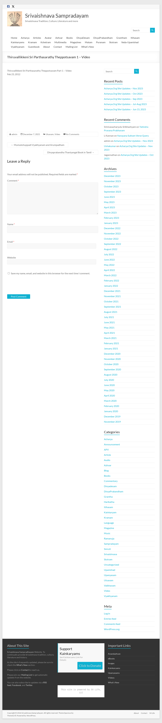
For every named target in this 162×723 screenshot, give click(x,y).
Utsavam (50, 134)
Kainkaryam (110, 512)
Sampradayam (111, 543)
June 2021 (109, 322)
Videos (111, 677)
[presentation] (27, 284)
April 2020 (109, 395)
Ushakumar (110, 146)
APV (106, 449)
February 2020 (111, 406)
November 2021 (112, 296)
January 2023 (111, 223)
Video (57, 134)
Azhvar (59, 37)
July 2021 (109, 317)
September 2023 (112, 191)
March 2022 (110, 275)
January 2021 (111, 348)
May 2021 (109, 327)
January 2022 (111, 285)
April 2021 (109, 332)
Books (69, 37)
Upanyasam (110, 575)
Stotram (113, 42)
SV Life (152, 713)
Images (111, 663)
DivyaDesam (83, 37)
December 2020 (112, 353)
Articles (37, 37)
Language (109, 522)
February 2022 (111, 280)
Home (14, 37)
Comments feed (112, 623)
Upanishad (109, 569)
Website (11, 257)
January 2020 (111, 411)
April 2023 (109, 207)
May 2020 (109, 390)
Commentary (111, 481)
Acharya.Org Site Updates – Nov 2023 (123, 88)
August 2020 (110, 374)
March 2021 (110, 338)
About (46, 46)
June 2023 (109, 196)
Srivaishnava (110, 554)
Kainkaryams (17, 42)
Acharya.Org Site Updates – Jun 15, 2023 (125, 109)
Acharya (25, 37)
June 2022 (109, 259)
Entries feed (110, 618)
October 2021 (111, 301)
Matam (88, 42)
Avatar (48, 37)
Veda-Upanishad (130, 42)
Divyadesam (110, 486)
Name (11, 224)
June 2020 (109, 385)
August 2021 (110, 311)
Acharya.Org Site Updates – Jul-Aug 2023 (125, 104)
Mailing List (72, 46)
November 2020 (112, 358)
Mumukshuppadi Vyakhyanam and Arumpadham (37, 144)
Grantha (108, 496)
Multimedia (60, 42)
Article (107, 454)
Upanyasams (114, 673)
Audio (107, 460)
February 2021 (111, 343)
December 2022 (112, 228)
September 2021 (112, 306)
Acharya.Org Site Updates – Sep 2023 (123, 98)
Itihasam (135, 37)
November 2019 (112, 421)
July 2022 (109, 254)
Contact (58, 46)
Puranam (100, 42)
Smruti (107, 548)
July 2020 (109, 379)
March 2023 (110, 212)
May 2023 (109, 202)
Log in (107, 613)
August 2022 (110, 249)
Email (10, 241)
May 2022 (109, 264)
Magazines (75, 42)
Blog (106, 470)
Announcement (112, 444)
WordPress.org (111, 629)
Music (107, 533)
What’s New (87, 46)
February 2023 (111, 217)
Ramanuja (109, 538)
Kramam (32, 42)
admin (14, 134)
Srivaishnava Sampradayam (57, 15)
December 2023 (112, 175)
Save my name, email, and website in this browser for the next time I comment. (50, 273)
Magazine (109, 528)
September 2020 (112, 369)
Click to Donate (90, 666)
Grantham (121, 37)
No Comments (72, 134)
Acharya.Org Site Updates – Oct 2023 (123, 93)
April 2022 (109, 270)
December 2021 (112, 290)
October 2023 (111, 186)
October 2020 (111, 364)
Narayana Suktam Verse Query (133, 135)
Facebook (16, 685)
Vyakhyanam (17, 46)
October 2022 (111, 238)
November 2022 (112, 233)
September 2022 (112, 243)
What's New (113, 682)
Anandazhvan (114, 653)
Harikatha (109, 501)
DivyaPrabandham (103, 37)
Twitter (29, 685)
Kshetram (46, 42)
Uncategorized (111, 564)
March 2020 (110, 400)
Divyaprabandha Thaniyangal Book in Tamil (70, 152)
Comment (13, 180)
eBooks (111, 658)
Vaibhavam (109, 585)
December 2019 (112, 416)
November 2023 (112, 181)
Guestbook (34, 46)
